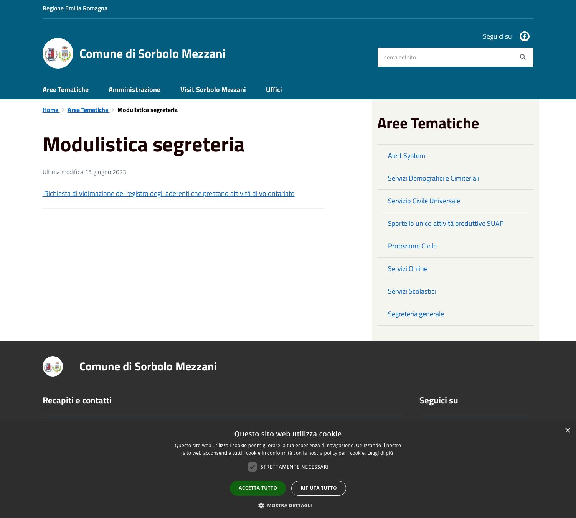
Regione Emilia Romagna (75, 8)
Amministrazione (134, 89)
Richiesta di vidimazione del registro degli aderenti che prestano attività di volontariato (169, 193)
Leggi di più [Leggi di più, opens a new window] (380, 453)
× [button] (567, 431)
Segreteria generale (416, 314)
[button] (288, 505)
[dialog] (288, 470)
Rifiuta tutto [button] (318, 488)
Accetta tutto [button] (258, 488)
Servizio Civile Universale (424, 201)
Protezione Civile (412, 246)
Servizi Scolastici (412, 291)
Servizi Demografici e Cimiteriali (433, 178)
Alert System (406, 155)
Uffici (274, 89)
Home (51, 109)
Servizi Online (407, 268)
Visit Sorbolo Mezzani (213, 89)
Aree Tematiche (66, 89)
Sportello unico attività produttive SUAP (446, 223)
